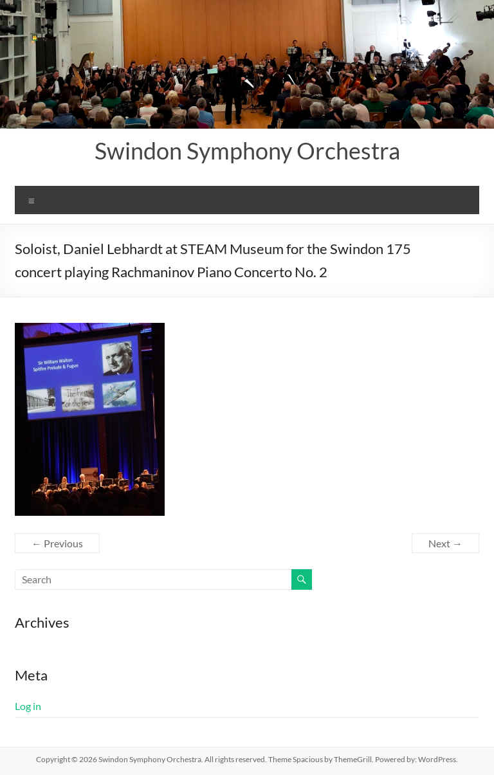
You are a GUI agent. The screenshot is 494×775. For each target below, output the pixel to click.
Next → (445, 543)
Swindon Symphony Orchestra (247, 150)
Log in (28, 706)
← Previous (57, 543)
